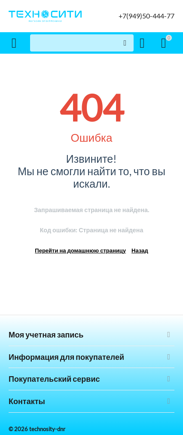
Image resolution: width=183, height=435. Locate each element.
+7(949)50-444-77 (146, 16)
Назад (139, 250)
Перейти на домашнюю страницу (80, 250)
